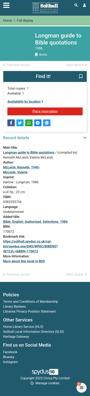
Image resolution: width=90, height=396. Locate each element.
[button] (81, 76)
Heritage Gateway (16, 337)
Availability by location (25, 102)
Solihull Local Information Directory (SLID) (33, 332)
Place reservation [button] (57, 111)
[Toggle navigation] (6, 5)
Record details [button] (16, 137)
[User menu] (84, 5)
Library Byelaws (14, 306)
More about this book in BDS (24, 261)
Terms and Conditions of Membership (30, 302)
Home (7, 20)
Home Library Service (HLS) (23, 327)
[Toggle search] (76, 5)
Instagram (10, 362)
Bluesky (8, 357)
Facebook (10, 352)
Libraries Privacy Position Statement (29, 311)
